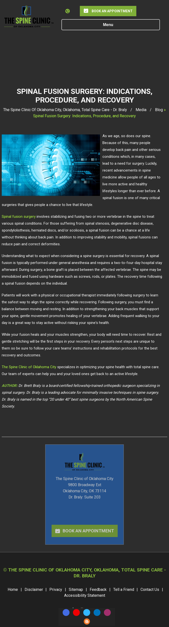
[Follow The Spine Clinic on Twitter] (87, 612)
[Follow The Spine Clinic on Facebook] (66, 612)
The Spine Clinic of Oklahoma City (29, 367)
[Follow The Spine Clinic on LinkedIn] (97, 612)
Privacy (55, 589)
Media (141, 109)
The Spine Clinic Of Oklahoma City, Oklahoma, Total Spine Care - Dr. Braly (65, 109)
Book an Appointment (112, 11)
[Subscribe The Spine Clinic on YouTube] (76, 612)
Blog (159, 109)
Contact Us (150, 589)
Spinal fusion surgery (19, 216)
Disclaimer (34, 589)
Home (13, 589)
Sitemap (76, 589)
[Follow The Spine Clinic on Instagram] (107, 612)
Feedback (98, 589)
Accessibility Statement (84, 595)
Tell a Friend (123, 589)
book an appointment (88, 530)
